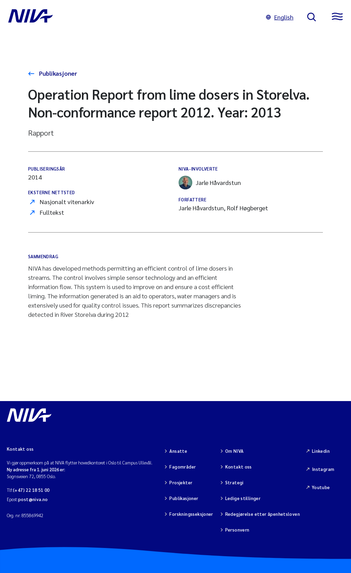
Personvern (237, 530)
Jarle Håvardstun (210, 182)
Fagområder (182, 467)
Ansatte (178, 451)
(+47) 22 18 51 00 (31, 490)
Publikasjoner (57, 73)
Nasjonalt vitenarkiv (67, 201)
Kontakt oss (238, 467)
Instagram (323, 469)
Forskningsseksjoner (191, 514)
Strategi (234, 482)
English (279, 17)
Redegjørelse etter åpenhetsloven (262, 514)
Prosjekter (180, 482)
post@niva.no (33, 499)
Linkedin (321, 451)
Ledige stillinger (243, 498)
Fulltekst (52, 212)
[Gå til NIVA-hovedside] (130, 17)
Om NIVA (234, 451)
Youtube (321, 487)
